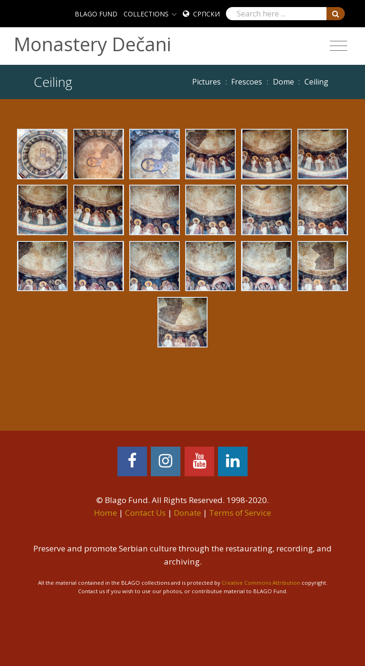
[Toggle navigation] (338, 46)
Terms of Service (240, 512)
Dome (283, 82)
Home (105, 512)
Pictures (206, 82)
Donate (187, 512)
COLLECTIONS (146, 13)
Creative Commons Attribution (261, 582)
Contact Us (145, 512)
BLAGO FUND (96, 13)
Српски (206, 13)
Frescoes (246, 82)
